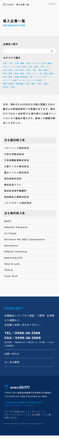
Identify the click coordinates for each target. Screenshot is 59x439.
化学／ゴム (44, 67)
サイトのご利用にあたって (17, 412)
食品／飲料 (7, 77)
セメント (6, 80)
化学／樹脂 (19, 63)
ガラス (45, 77)
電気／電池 (30, 84)
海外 (13, 87)
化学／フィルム (33, 63)
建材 (15, 80)
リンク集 (47, 415)
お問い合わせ (11, 353)
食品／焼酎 (48, 74)
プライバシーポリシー (15, 415)
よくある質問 (11, 362)
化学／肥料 (7, 70)
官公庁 (6, 87)
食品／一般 (31, 70)
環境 (46, 84)
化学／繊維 (46, 63)
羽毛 (39, 84)
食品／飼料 (7, 74)
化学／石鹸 (33, 67)
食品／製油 (19, 74)
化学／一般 (7, 63)
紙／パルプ (35, 77)
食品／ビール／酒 (34, 74)
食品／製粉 (43, 70)
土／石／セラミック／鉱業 (30, 80)
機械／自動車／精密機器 (13, 84)
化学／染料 (21, 67)
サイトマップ (38, 412)
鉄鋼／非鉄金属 (21, 77)
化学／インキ (8, 67)
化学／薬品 (19, 70)
